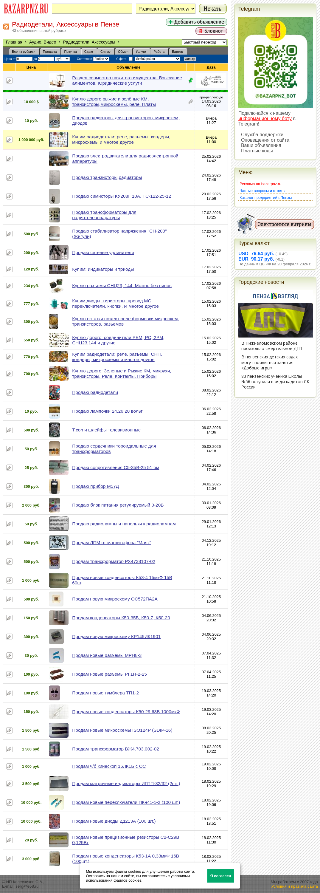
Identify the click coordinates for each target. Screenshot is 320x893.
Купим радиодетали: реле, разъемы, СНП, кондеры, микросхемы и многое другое (117, 357)
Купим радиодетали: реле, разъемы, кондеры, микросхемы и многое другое (121, 139)
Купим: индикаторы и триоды (103, 269)
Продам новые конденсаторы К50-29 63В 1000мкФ (126, 711)
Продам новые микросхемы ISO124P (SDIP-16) (122, 730)
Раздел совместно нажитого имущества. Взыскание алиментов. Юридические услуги (127, 80)
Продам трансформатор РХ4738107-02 (113, 561)
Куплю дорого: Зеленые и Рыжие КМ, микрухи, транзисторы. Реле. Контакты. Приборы (121, 373)
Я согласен (220, 876)
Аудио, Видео (42, 42)
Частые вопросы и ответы (262, 190)
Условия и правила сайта (294, 886)
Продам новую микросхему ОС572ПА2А (115, 598)
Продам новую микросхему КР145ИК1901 (116, 636)
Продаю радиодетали (95, 392)
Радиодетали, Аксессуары (89, 42)
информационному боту (265, 118)
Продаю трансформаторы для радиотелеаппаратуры (104, 215)
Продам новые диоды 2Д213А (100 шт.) (114, 821)
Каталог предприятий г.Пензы (266, 197)
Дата (211, 67)
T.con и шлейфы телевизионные (106, 429)
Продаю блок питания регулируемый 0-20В (118, 504)
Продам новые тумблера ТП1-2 (105, 692)
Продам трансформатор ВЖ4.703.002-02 (115, 748)
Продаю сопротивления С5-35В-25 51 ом (115, 467)
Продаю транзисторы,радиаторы (107, 177)
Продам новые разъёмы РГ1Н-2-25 (109, 674)
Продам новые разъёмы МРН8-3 (107, 655)
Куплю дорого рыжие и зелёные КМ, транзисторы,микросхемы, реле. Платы (114, 101)
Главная (14, 42)
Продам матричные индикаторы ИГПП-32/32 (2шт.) (126, 783)
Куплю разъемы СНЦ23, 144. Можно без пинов (122, 285)
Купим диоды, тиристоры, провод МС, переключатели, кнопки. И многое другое (115, 303)
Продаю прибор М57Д (95, 486)
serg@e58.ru (26, 886)
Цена (31, 67)
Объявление (128, 67)
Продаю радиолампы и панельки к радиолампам (124, 523)
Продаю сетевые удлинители (103, 252)
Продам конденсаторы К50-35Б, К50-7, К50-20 (121, 617)
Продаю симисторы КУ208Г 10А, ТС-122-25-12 (121, 196)
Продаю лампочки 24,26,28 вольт (107, 411)
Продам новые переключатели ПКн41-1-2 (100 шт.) (126, 802)
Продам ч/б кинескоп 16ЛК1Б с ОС (109, 766)
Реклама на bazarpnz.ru (260, 184)
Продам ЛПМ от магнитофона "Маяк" (111, 542)
